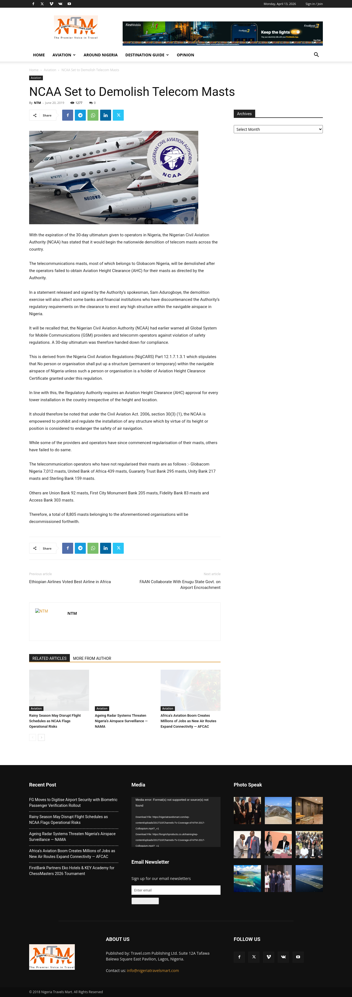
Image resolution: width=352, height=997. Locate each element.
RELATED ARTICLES (49, 658)
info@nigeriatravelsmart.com (153, 970)
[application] (176, 822)
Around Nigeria (101, 54)
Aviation (64, 54)
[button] (316, 55)
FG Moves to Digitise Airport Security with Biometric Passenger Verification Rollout (73, 802)
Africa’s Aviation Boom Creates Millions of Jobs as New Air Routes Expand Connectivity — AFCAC (188, 721)
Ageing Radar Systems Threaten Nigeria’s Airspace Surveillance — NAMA (121, 721)
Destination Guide (147, 54)
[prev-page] (32, 737)
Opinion (185, 54)
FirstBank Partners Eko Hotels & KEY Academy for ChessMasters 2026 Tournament (71, 871)
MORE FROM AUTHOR (92, 658)
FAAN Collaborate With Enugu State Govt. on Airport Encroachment (180, 584)
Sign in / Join (314, 4)
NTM (37, 103)
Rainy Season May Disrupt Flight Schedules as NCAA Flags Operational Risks (55, 721)
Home (39, 54)
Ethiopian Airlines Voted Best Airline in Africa (70, 581)
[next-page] (41, 737)
